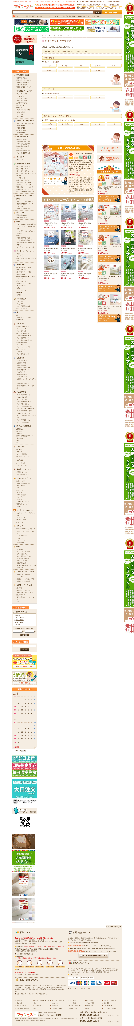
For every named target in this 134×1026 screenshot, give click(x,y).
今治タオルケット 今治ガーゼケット (76, 51)
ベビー (114, 66)
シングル (49, 66)
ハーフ (82, 70)
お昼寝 (49, 70)
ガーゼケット (59, 51)
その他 (98, 70)
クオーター (97, 97)
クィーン (98, 66)
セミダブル (65, 66)
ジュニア (65, 70)
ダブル (82, 66)
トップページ (46, 35)
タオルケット (49, 51)
